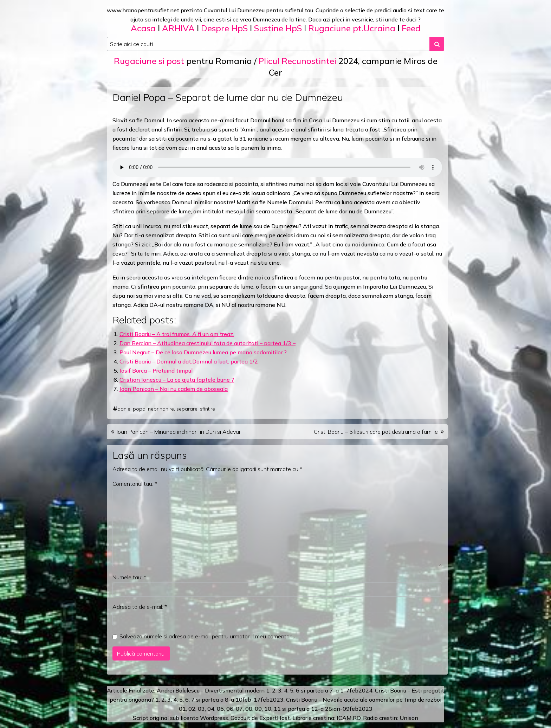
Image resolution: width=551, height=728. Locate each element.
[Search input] (268, 44)
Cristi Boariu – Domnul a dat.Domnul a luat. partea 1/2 (188, 361)
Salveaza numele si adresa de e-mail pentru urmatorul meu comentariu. (208, 636)
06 (229, 708)
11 (277, 708)
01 (182, 708)
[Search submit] (436, 44)
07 (239, 708)
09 (258, 708)
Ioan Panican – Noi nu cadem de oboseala (173, 388)
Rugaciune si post (149, 61)
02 (191, 708)
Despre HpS (224, 28)
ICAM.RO (349, 717)
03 (201, 708)
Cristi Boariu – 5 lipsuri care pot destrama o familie (376, 431)
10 (267, 708)
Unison (409, 717)
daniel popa (131, 409)
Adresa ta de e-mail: (139, 606)
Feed (411, 28)
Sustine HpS (278, 28)
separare (186, 409)
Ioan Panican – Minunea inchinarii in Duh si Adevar (179, 431)
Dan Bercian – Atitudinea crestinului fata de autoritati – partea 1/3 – (207, 343)
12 (314, 708)
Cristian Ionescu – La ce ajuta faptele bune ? (176, 379)
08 (248, 708)
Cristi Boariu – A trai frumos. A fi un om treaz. (176, 333)
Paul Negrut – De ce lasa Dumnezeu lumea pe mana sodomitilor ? (203, 352)
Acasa (143, 28)
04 (210, 708)
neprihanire (161, 409)
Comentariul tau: (134, 483)
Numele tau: (129, 577)
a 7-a (332, 690)
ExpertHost (274, 717)
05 (220, 708)
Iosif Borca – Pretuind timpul (156, 370)
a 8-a (227, 699)
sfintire (207, 409)
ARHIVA (178, 28)
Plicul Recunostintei (297, 61)
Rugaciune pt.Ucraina (351, 28)
